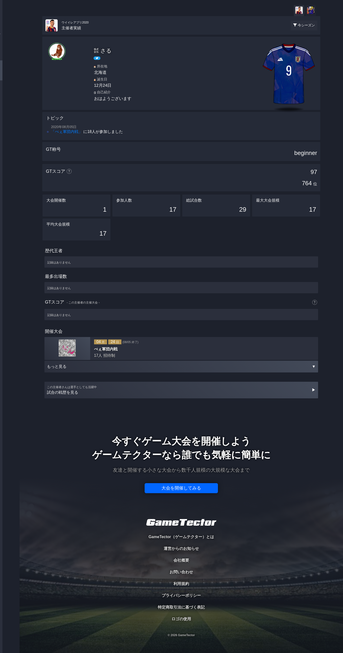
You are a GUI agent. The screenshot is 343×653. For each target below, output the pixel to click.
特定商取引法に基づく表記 (181, 607)
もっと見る (181, 366)
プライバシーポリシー (181, 595)
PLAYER (10, 55)
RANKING (10, 95)
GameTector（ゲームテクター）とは (181, 537)
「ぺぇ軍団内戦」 (66, 132)
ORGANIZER (9, 75)
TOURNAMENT (9, 34)
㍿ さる (103, 51)
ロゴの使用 (181, 619)
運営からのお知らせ (181, 548)
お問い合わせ (181, 572)
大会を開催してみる (181, 488)
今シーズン (306, 25)
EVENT (9, 115)
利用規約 (181, 584)
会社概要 (181, 560)
